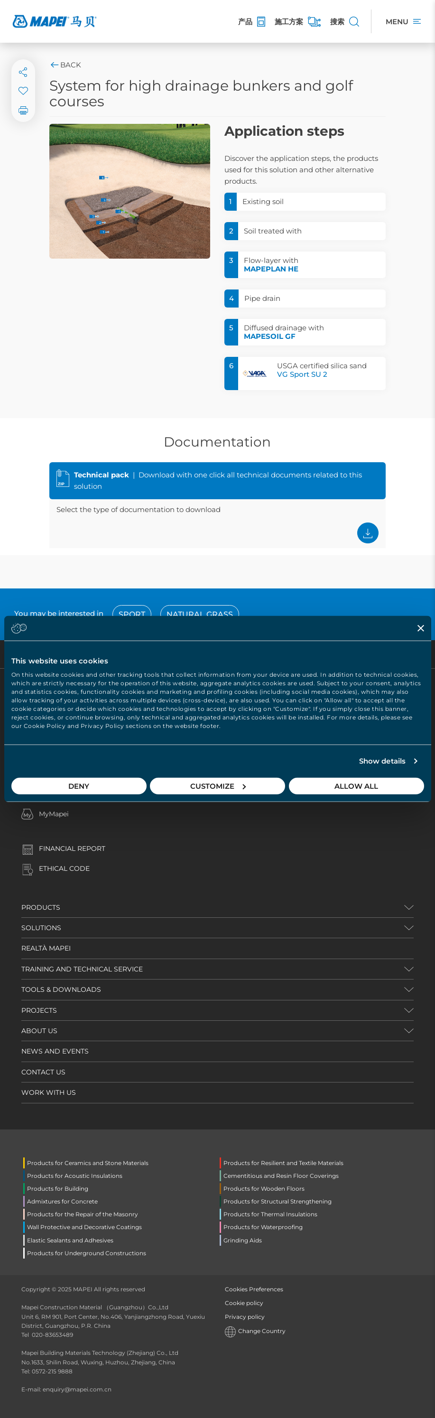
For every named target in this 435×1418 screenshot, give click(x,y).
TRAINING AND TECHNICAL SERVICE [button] (82, 969)
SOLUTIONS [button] (41, 928)
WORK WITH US (48, 1092)
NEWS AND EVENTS (55, 1051)
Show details (382, 760)
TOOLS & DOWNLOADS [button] (61, 989)
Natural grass (200, 614)
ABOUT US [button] (39, 1030)
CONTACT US (43, 1072)
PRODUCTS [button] (40, 907)
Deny (78, 785)
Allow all (356, 785)
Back (65, 64)
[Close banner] (420, 628)
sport (132, 614)
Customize (218, 785)
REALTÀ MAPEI (46, 948)
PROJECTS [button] (39, 1010)
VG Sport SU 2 (302, 374)
